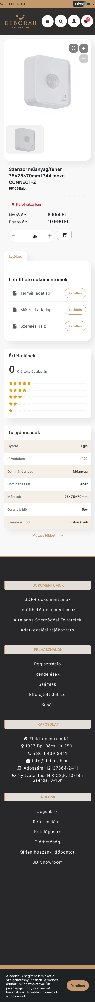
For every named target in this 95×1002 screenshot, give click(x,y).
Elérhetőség (47, 842)
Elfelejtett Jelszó (47, 694)
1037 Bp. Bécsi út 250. (47, 746)
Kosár (47, 704)
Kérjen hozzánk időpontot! (47, 852)
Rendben (78, 985)
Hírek (79, 4)
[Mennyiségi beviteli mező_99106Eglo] (29, 236)
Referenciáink (47, 821)
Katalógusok (47, 831)
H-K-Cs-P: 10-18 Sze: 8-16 (15, 5)
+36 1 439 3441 (47, 753)
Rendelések (47, 674)
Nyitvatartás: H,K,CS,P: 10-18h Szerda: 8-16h (47, 778)
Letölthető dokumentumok (47, 609)
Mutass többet (47, 535)
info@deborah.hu (30, 5)
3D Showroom (47, 862)
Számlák (47, 684)
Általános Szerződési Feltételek (48, 619)
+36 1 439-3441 (4, 5)
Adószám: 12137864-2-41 (47, 768)
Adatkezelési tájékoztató (47, 630)
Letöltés (15, 256)
